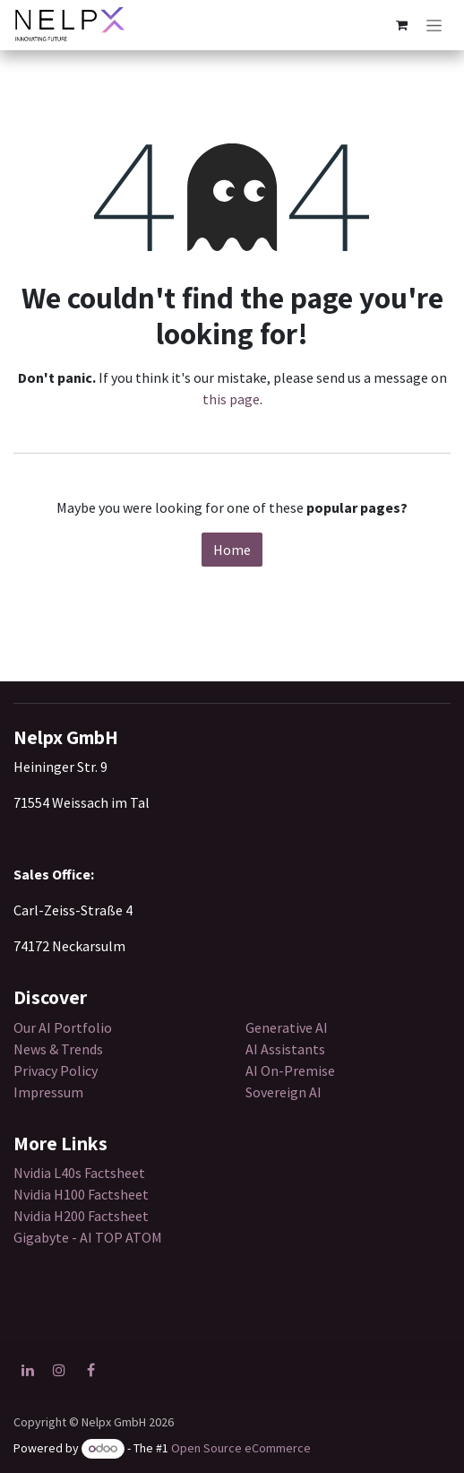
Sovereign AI (283, 1092)
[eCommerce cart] (401, 25)
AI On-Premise (290, 1070)
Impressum (48, 1092)
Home (232, 550)
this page (231, 399)
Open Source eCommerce (241, 1448)
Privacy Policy (55, 1070)
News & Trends (59, 1049)
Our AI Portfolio (62, 1027)
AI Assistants (285, 1049)
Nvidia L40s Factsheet (79, 1173)
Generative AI (286, 1027)
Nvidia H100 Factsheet (81, 1194)
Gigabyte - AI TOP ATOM (87, 1237)
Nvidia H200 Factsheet (81, 1216)
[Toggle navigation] (434, 25)
